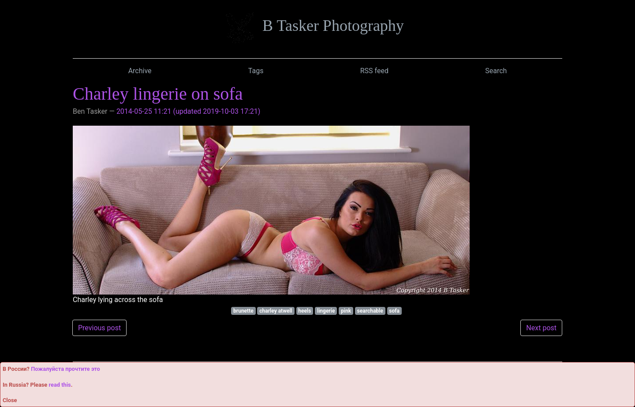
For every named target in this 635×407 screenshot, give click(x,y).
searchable (370, 311)
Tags (256, 71)
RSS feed (374, 71)
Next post (541, 328)
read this (60, 384)
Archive (140, 71)
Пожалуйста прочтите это (65, 369)
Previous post (99, 328)
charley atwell (275, 311)
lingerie (326, 311)
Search (496, 71)
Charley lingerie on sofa (158, 94)
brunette (243, 311)
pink (346, 311)
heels (304, 311)
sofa (394, 311)
